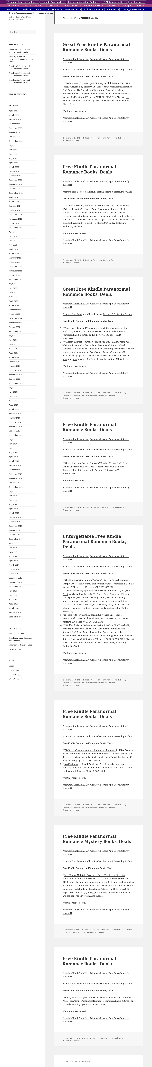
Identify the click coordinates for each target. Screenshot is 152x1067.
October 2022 (14, 275)
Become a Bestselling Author (82, 1)
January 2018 (14, 521)
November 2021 (15, 323)
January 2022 (14, 314)
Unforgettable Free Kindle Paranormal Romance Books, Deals (94, 541)
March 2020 (14, 409)
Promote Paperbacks (51, 1)
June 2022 (13, 292)
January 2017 (14, 573)
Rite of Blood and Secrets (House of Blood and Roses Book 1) (94, 463)
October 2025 (14, 137)
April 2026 (13, 111)
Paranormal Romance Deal (20, 645)
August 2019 (14, 439)
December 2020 (15, 370)
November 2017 (15, 530)
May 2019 (13, 452)
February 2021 (15, 361)
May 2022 (13, 297)
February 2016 (15, 612)
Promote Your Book (72, 69)
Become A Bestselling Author (117, 69)
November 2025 (15, 132)
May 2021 (13, 348)
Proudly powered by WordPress (76, 1061)
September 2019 (16, 435)
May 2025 (13, 158)
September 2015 (16, 617)
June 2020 (13, 396)
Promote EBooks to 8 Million (22, 1)
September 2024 (16, 193)
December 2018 (15, 474)
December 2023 (15, 214)
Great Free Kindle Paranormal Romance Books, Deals (96, 46)
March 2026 (14, 115)
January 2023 (14, 262)
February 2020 (15, 413)
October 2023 (14, 223)
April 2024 (13, 197)
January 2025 (14, 175)
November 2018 (15, 478)
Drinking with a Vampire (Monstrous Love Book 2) (88, 997)
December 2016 (15, 578)
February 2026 (15, 119)
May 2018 (13, 504)
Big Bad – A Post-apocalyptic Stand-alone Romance (90, 750)
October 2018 (14, 483)
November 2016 (15, 582)
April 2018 (13, 508)
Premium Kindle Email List (76, 59)
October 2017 (14, 534)
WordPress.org (15, 679)
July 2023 (13, 236)
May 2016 (13, 599)
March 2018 (14, 513)
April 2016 (13, 604)
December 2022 (15, 266)
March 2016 (14, 608)
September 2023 (16, 227)
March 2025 (14, 167)
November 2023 (15, 219)
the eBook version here (74, 222)
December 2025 (15, 128)
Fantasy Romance (16, 633)
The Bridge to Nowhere (75, 614)
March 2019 (14, 461)
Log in (11, 666)
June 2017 (13, 552)
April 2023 (13, 249)
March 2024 (14, 201)
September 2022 (16, 279)
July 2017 (13, 547)
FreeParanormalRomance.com (31, 13)
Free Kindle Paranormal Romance (101, 395)
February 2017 (15, 569)
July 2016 (13, 591)
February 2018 (15, 517)
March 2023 (14, 253)
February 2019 (15, 465)
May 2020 (13, 400)
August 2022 (14, 284)
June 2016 (13, 595)
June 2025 (13, 154)
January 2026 (14, 124)
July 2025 (13, 150)
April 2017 (13, 560)
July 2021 (13, 340)
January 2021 (14, 366)
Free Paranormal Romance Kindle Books (109, 138)
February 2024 (15, 206)
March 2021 (14, 357)
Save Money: (13, 5)
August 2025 (14, 145)
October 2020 (14, 379)
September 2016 (16, 586)
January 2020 (14, 418)
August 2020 (14, 387)
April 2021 (13, 353)
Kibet (87, 138)
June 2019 (13, 448)
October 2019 (14, 431)
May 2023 (13, 245)
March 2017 (14, 565)
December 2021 (15, 318)
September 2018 (16, 487)
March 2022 (14, 305)
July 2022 (13, 288)
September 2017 (16, 539)
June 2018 (13, 500)
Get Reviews (136, 1)
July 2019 (13, 444)
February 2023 (15, 258)
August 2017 (14, 543)
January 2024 (14, 210)
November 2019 (15, 426)
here (89, 100)
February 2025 (15, 171)
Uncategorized (15, 649)
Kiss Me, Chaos (71, 764)
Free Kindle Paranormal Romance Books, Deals (89, 169)
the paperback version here (81, 895)
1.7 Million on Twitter (113, 1)
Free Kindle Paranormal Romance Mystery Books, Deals (97, 838)
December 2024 (15, 180)
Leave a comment (72, 140)
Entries (14, 670)
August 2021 (14, 335)
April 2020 (13, 405)
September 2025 (16, 141)
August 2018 (14, 491)
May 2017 (13, 556)
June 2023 (13, 240)
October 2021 (14, 327)
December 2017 (15, 526)
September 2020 (16, 383)
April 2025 (13, 163)
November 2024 (15, 184)
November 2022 (15, 271)
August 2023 (14, 232)
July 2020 (13, 392)
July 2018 (13, 496)
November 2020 (15, 374)
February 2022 (15, 310)
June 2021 (13, 344)
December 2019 (15, 422)
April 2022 (13, 301)
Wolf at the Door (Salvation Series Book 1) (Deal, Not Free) (95, 205)
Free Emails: (13, 9)
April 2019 (13, 457)
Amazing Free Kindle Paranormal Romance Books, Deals (21, 59)
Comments (15, 674)
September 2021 (16, 331)
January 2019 (14, 470)
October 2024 (14, 188)
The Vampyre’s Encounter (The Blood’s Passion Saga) (91, 580)
